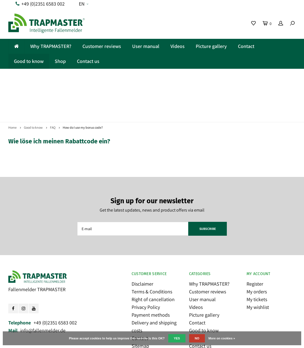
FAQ (53, 89)
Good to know (29, 61)
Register (255, 245)
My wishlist (258, 268)
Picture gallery (211, 46)
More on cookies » (221, 338)
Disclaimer (142, 245)
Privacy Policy (146, 268)
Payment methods (151, 276)
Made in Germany (117, 76)
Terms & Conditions (152, 253)
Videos (177, 46)
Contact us (88, 61)
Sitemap (140, 307)
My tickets (257, 260)
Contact (246, 46)
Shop (60, 61)
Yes (177, 338)
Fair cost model (180, 76)
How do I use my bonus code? (83, 89)
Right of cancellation (153, 260)
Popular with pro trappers (257, 76)
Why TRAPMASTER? (50, 46)
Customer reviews (101, 46)
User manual (145, 46)
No (197, 338)
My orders (257, 253)
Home (12, 89)
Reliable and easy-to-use (42, 76)
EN (83, 4)
